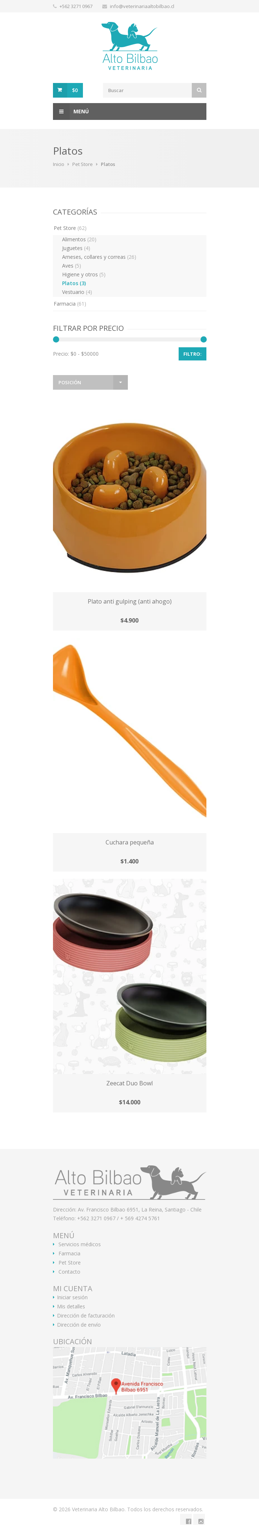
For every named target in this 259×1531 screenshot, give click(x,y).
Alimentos (79, 239)
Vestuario (77, 291)
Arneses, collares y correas (99, 256)
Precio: (61, 353)
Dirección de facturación (86, 1315)
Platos (74, 283)
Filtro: (192, 354)
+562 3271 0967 (77, 6)
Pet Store (82, 164)
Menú (71, 111)
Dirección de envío (79, 1325)
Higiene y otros (84, 274)
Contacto (69, 1272)
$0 (75, 90)
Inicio (58, 164)
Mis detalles (71, 1306)
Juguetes (76, 248)
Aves (71, 265)
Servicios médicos (79, 1244)
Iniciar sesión (72, 1297)
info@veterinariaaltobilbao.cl (142, 6)
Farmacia (70, 303)
